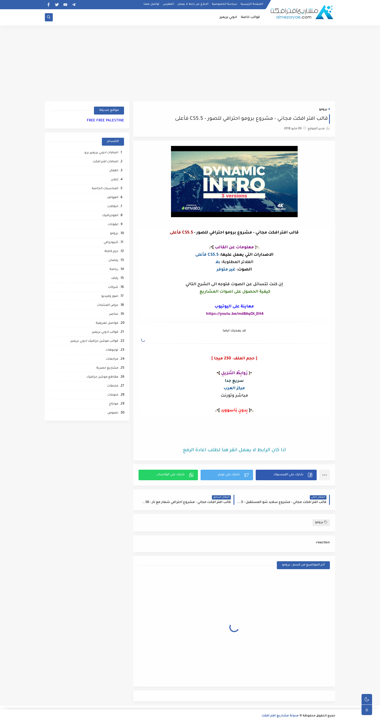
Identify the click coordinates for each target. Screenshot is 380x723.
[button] (286, 475)
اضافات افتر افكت (105, 162)
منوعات (112, 395)
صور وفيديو (109, 296)
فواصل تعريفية (107, 323)
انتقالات (112, 206)
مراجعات (112, 359)
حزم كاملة (111, 251)
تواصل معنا (151, 4)
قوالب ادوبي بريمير (105, 332)
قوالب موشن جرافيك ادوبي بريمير (94, 341)
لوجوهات (112, 350)
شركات (113, 287)
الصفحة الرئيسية (252, 4)
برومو (323, 109)
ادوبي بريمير (228, 17)
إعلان (114, 180)
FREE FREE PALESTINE (105, 121)
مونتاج (113, 404)
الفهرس (168, 4)
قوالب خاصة (250, 17)
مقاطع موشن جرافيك (102, 377)
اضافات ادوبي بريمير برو (101, 153)
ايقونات (113, 224)
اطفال (113, 171)
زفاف (114, 278)
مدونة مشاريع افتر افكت (280, 716)
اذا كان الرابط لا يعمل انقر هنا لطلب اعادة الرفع (234, 450)
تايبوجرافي (111, 242)
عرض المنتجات (107, 305)
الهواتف (112, 197)
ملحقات (112, 386)
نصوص (112, 413)
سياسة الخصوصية (224, 4)
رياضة (114, 269)
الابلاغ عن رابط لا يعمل (192, 4)
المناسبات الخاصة (105, 189)
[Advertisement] (190, 63)
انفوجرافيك (110, 215)
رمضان (113, 260)
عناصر (113, 314)
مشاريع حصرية (107, 368)
